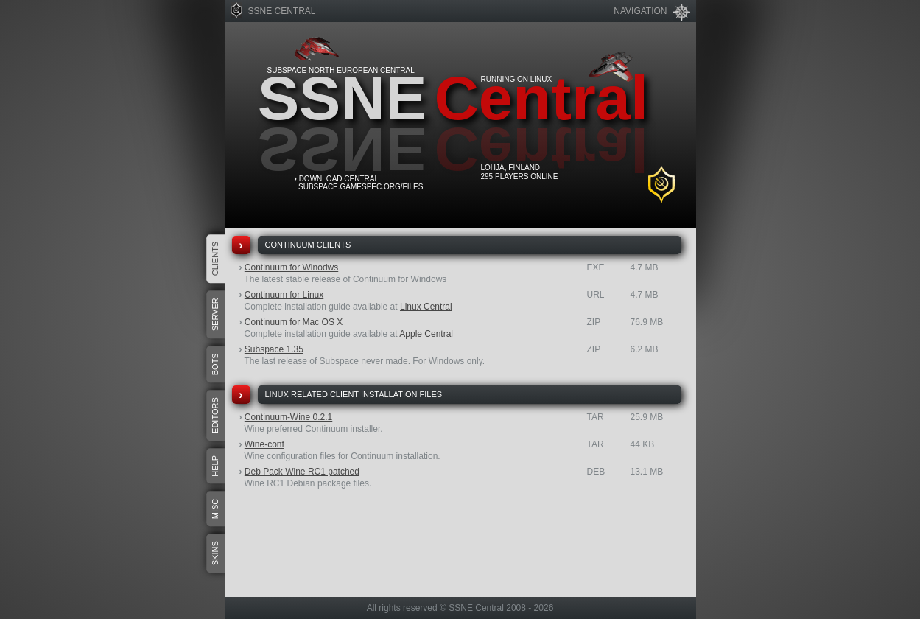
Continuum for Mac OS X (294, 322)
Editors (215, 415)
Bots (215, 364)
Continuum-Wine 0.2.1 (288, 417)
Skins (215, 553)
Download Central (339, 179)
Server (215, 314)
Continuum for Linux (284, 295)
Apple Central (426, 334)
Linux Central (426, 306)
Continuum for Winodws (291, 267)
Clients (215, 259)
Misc (215, 509)
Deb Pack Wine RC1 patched (302, 471)
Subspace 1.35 (274, 349)
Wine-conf (264, 444)
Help (215, 466)
